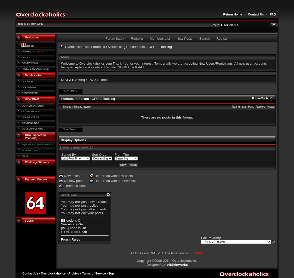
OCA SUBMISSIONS (32, 129)
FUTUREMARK (30, 93)
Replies (260, 106)
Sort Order (100, 154)
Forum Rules (70, 239)
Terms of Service (94, 273)
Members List (160, 38)
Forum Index (115, 38)
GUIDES (26, 57)
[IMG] (65, 228)
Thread (67, 106)
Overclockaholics (53, 273)
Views (270, 106)
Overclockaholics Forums (83, 47)
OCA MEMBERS (30, 117)
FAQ (273, 14)
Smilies (66, 224)
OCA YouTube (29, 87)
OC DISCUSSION (31, 111)
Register (137, 38)
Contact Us (256, 14)
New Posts (184, 38)
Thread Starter (83, 106)
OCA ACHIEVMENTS (33, 106)
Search (204, 38)
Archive (73, 273)
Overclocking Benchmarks (125, 47)
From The (121, 154)
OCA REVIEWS (30, 63)
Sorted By (68, 154)
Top (111, 273)
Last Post (248, 106)
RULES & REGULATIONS (35, 69)
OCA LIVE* (27, 81)
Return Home (232, 14)
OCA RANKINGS (30, 123)
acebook (28, 46)
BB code (67, 220)
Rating (236, 106)
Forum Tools (260, 98)
